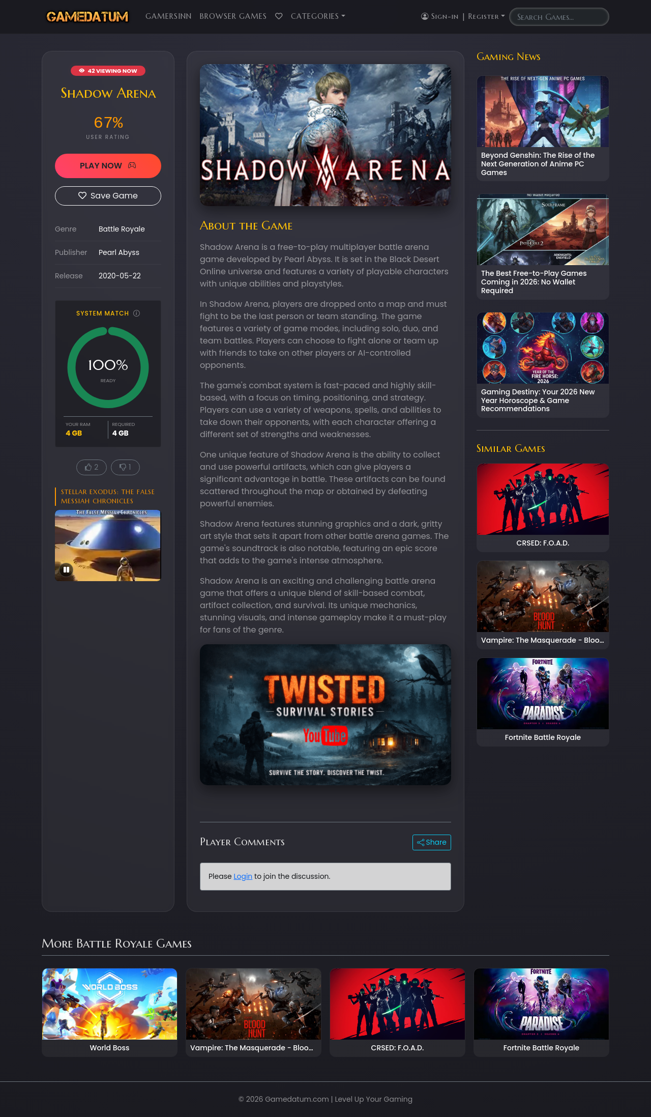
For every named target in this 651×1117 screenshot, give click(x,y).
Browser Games (233, 16)
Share (432, 842)
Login (242, 876)
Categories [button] (315, 16)
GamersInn (168, 16)
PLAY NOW (108, 165)
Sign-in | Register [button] (460, 16)
